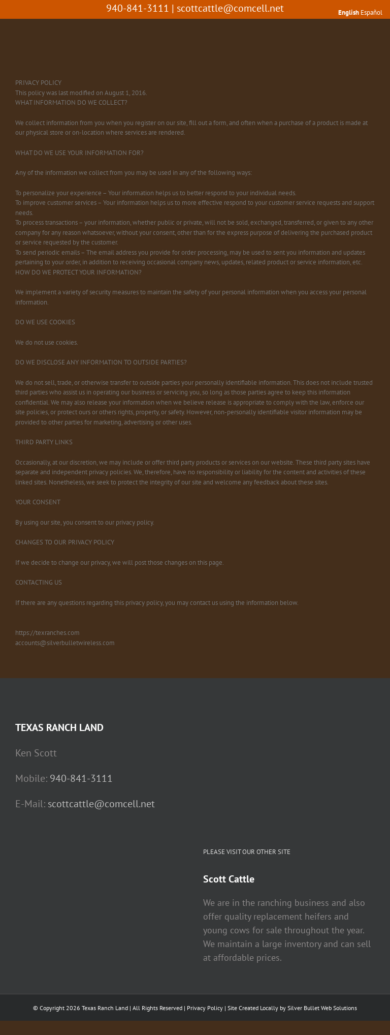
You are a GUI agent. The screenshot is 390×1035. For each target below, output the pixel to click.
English (348, 12)
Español (371, 12)
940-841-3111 (81, 778)
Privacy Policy (205, 1008)
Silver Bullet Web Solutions (322, 1008)
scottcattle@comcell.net (230, 8)
